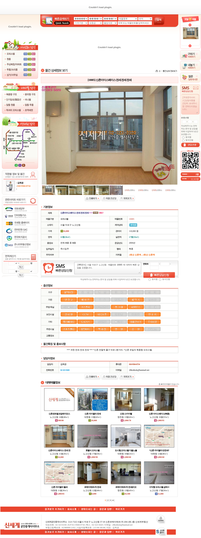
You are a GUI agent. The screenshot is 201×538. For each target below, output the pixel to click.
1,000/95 (159, 420)
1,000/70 (126, 420)
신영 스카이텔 (126, 414)
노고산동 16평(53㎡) (159, 417)
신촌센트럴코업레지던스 (59, 414)
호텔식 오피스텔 (93, 450)
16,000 (59, 457)
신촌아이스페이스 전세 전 (59, 450)
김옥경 (20, 183)
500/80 (59, 420)
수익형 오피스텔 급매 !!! (159, 487)
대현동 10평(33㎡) (125, 454)
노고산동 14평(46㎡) (59, 417)
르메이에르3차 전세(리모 (126, 487)
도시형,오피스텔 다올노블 (126, 450)
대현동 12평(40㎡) (159, 454)
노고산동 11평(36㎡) (59, 454)
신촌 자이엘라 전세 (93, 414)
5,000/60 (159, 457)
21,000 (159, 494)
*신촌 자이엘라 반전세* (159, 450)
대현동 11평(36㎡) (59, 490)
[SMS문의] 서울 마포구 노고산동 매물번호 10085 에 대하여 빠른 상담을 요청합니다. (108, 268)
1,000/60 (126, 457)
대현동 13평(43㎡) (92, 417)
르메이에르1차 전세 (92, 487)
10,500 (126, 494)
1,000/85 (59, 494)
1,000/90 (92, 457)
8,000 (92, 494)
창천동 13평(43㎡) (125, 417)
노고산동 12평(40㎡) (92, 490)
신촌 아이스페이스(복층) (159, 414)
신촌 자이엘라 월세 (59, 487)
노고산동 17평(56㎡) (92, 454)
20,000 (92, 420)
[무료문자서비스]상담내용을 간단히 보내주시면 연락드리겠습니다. (190, 104)
